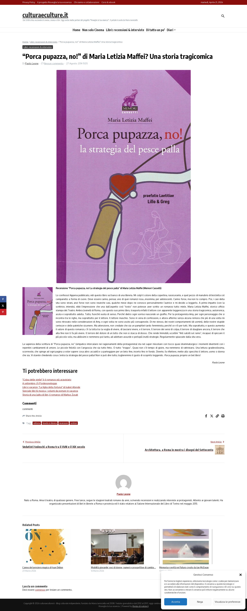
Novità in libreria (50, 423)
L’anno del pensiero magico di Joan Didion (42, 567)
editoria (36, 423)
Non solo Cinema (93, 30)
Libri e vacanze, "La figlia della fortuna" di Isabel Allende (51, 387)
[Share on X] (3, 305)
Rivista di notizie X (140, 606)
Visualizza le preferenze (227, 601)
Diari (171, 30)
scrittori (73, 423)
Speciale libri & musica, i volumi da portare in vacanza (50, 390)
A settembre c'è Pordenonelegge (39, 383)
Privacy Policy (28, 2)
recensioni (63, 423)
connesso (40, 589)
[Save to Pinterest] (3, 312)
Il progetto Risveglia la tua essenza (54, 2)
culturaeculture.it (45, 15)
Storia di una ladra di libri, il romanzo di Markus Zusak (50, 394)
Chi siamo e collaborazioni (86, 2)
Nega (200, 601)
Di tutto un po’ (155, 30)
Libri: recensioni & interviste (125, 30)
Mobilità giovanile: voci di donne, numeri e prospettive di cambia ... (123, 567)
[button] (240, 574)
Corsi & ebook (108, 2)
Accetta (175, 601)
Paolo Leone (31, 63)
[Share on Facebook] (3, 299)
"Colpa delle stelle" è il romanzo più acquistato (46, 379)
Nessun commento (54, 63)
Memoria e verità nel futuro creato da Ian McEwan (184, 567)
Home (76, 30)
